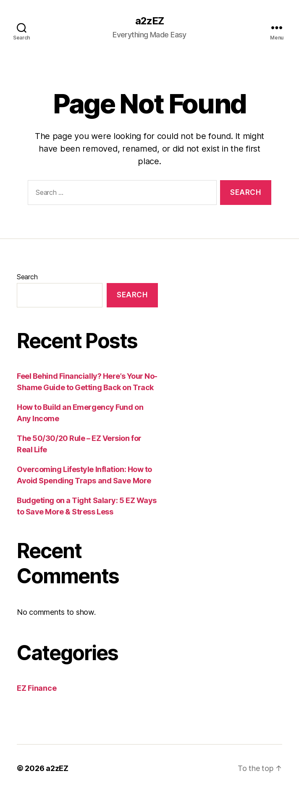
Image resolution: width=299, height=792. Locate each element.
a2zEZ (149, 21)
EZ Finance (36, 688)
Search (27, 277)
